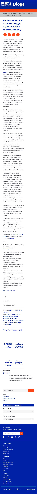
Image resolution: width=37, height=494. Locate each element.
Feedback (5, 460)
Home (4, 13)
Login (4, 470)
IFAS (27, 491)
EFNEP (5, 72)
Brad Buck (6, 373)
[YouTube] (12, 437)
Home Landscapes (8, 449)
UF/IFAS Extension (18, 320)
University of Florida (31, 489)
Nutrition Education (13, 318)
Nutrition (5, 318)
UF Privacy (6, 475)
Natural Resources (8, 448)
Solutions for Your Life (9, 398)
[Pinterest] (8, 437)
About (4, 459)
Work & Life (6, 451)
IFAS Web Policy (7, 481)
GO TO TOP (18, 489)
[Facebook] (3, 437)
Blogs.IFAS (6, 396)
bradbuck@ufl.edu (8, 249)
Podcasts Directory (8, 464)
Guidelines (5, 466)
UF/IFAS (5, 400)
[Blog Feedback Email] (15, 437)
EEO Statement (7, 483)
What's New (6, 468)
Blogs (18, 4)
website (11, 238)
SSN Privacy (6, 477)
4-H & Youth (6, 453)
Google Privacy (7, 479)
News (8, 13)
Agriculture (6, 446)
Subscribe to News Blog (13, 405)
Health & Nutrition (13, 310)
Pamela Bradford (8, 320)
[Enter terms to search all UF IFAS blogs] (15, 390)
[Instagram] (19, 437)
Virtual (9, 324)
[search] (31, 390)
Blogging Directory (8, 462)
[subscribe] (21, 433)
